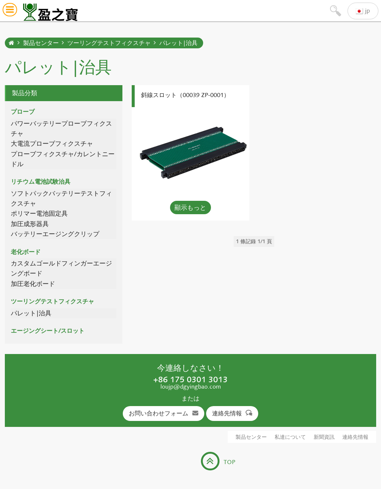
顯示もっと (190, 208)
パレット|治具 (178, 42)
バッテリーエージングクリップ (55, 234)
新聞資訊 (324, 437)
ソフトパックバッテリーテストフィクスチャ (61, 198)
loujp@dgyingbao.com (190, 386)
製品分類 (24, 93)
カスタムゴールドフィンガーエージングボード (61, 268)
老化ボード (26, 251)
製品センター (41, 42)
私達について (290, 437)
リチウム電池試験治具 (40, 181)
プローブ (23, 111)
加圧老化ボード (33, 284)
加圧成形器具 (30, 224)
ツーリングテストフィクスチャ (109, 42)
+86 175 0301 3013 (190, 379)
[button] (10, 11)
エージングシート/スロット (47, 330)
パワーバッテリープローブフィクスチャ (61, 129)
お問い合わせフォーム (163, 413)
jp (363, 11)
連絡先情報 (232, 413)
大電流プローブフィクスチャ (52, 144)
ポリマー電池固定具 (39, 214)
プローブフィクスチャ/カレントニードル (63, 159)
